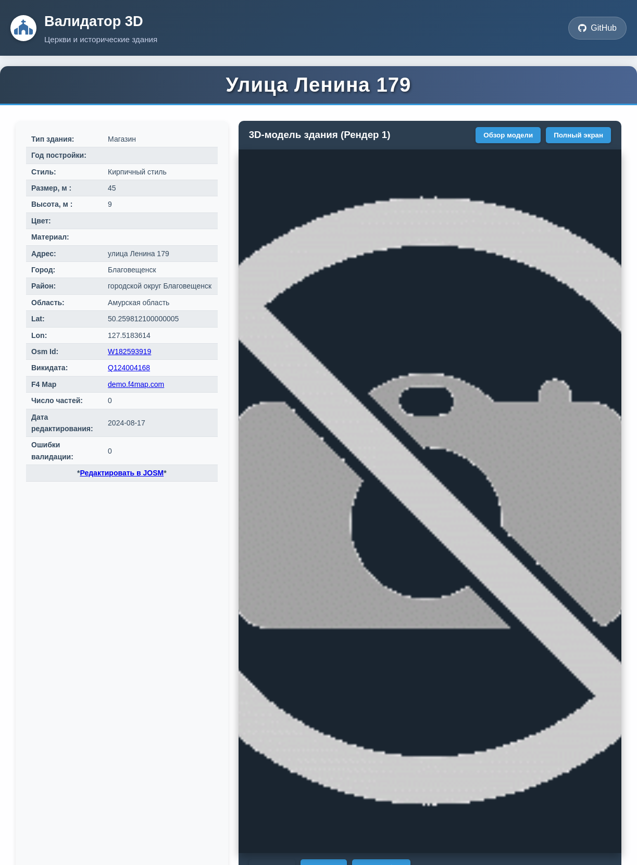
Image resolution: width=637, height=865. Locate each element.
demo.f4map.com (136, 384)
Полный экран (578, 135)
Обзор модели (508, 135)
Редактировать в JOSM (122, 473)
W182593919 (129, 351)
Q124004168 (129, 367)
